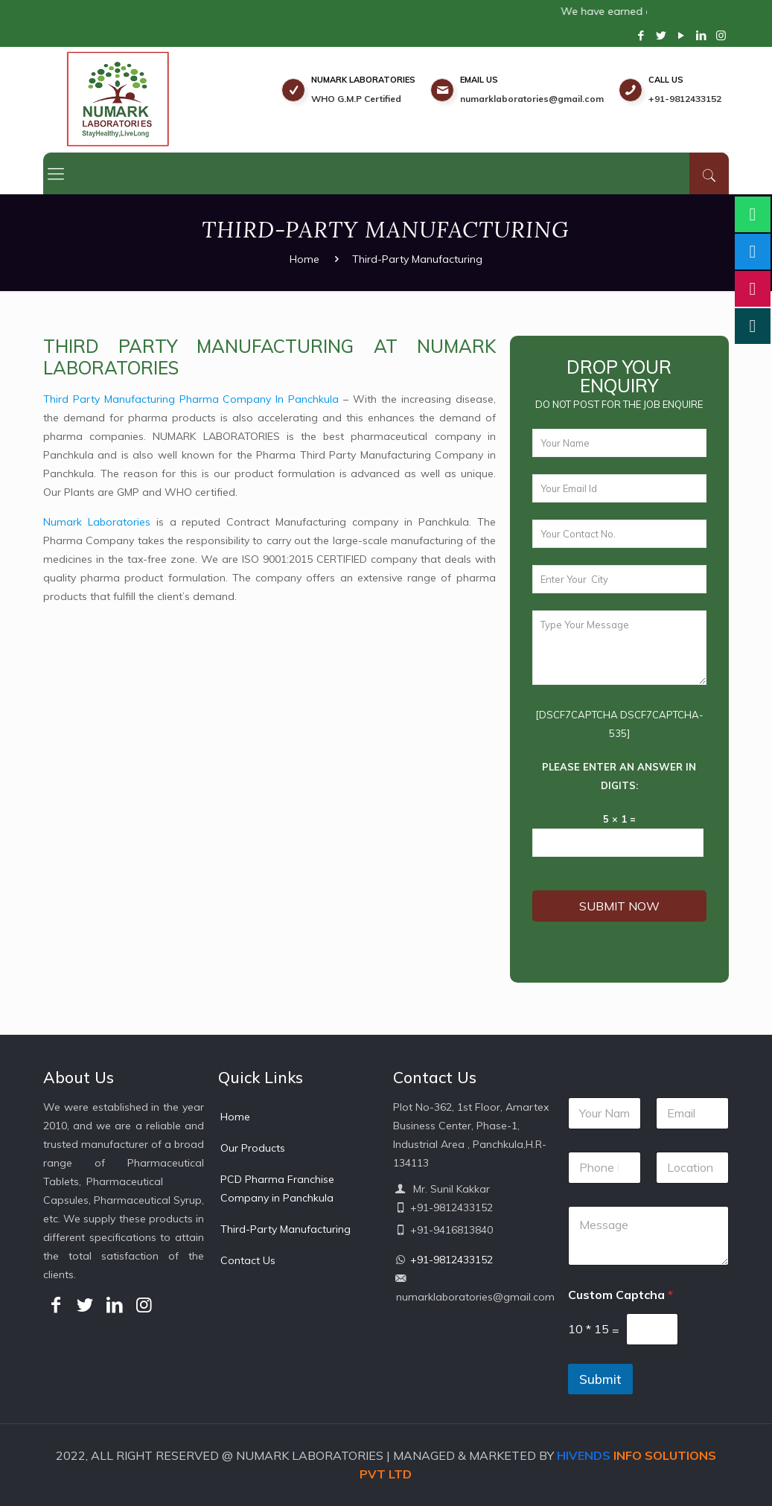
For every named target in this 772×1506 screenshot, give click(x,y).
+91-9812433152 (684, 98)
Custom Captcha (620, 1295)
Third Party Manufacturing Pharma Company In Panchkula (183, 399)
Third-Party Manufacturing (285, 1229)
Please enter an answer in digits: (627, 776)
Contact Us (247, 1260)
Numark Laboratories (88, 522)
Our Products (252, 1148)
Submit (600, 1379)
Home (304, 259)
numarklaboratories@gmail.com (532, 98)
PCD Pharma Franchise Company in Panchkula (277, 1188)
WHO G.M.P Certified (356, 98)
